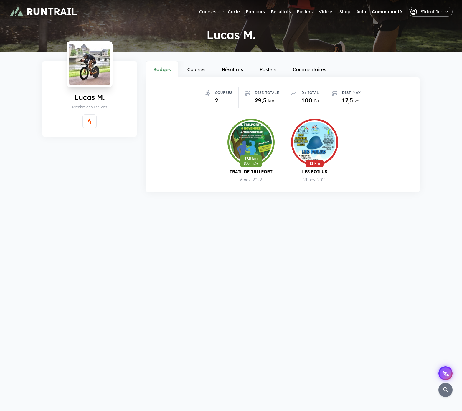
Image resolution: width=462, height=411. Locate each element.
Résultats (281, 11)
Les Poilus (314, 171)
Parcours (255, 11)
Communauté (387, 11)
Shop (344, 11)
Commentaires (309, 69)
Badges (162, 69)
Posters (305, 11)
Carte (234, 11)
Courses (207, 11)
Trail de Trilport (251, 171)
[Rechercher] (445, 390)
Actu (361, 11)
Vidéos (326, 11)
